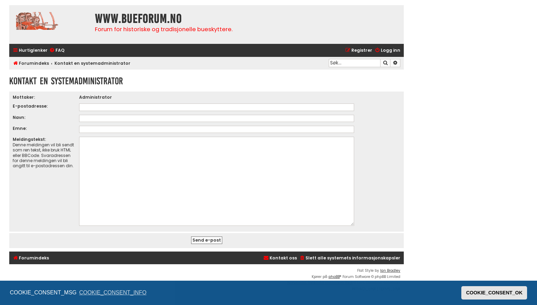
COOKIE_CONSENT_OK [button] (494, 292)
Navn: (19, 117)
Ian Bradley (390, 270)
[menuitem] (56, 50)
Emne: (20, 128)
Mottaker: (24, 97)
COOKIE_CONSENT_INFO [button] (112, 292)
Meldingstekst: (29, 139)
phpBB (334, 276)
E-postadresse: (30, 106)
